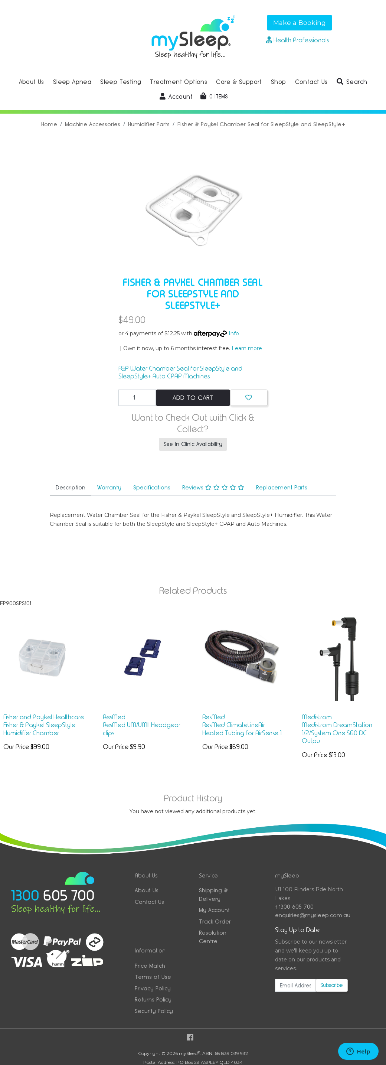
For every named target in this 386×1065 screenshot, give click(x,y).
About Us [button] (31, 81)
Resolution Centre (212, 936)
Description (70, 487)
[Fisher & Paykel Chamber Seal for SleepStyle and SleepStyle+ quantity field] (137, 398)
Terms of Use (153, 977)
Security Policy (154, 1011)
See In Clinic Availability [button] (193, 444)
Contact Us (149, 902)
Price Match (150, 966)
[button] (352, 82)
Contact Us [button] (311, 81)
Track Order (215, 921)
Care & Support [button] (239, 81)
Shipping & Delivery (213, 894)
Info (234, 333)
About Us (146, 890)
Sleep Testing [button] (120, 81)
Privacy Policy (153, 988)
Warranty (109, 487)
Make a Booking (299, 22)
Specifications (151, 487)
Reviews (213, 487)
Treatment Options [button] (178, 81)
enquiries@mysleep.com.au (311, 915)
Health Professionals (297, 40)
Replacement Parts (281, 487)
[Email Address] (295, 985)
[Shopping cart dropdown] (214, 96)
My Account (214, 910)
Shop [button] (278, 81)
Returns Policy (153, 999)
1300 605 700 (294, 906)
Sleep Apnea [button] (72, 81)
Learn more (247, 348)
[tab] (70, 488)
